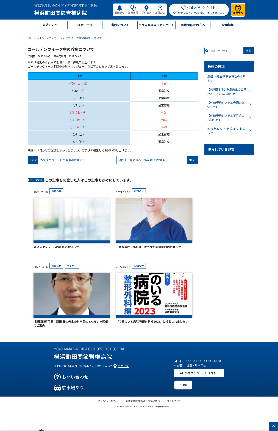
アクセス (146, 9)
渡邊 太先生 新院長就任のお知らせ (226, 78)
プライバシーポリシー (108, 400)
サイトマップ (173, 400)
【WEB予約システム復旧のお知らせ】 (225, 104)
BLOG (183, 385)
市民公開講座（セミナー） (156, 25)
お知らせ (120, 9)
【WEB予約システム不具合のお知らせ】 (225, 117)
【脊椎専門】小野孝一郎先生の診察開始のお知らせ (148, 247)
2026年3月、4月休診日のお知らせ (226, 130)
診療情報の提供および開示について (143, 400)
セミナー (72, 265)
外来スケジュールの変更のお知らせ (56, 247)
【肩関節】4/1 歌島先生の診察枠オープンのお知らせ (226, 91)
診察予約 (238, 9)
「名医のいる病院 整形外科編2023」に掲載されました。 (152, 321)
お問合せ (160, 9)
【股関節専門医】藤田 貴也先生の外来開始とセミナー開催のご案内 (71, 323)
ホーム (32, 38)
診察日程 (133, 9)
